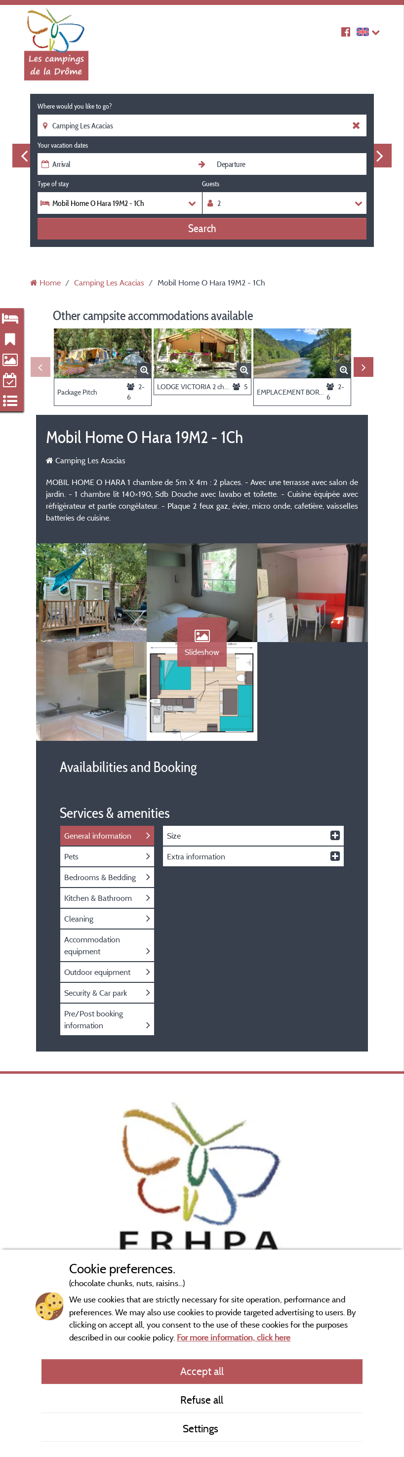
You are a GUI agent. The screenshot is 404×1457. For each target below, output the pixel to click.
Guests (210, 183)
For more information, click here (233, 1337)
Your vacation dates (63, 145)
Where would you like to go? (75, 106)
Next (380, 155)
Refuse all (201, 1399)
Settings (202, 1428)
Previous (24, 155)
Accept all (202, 1371)
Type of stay (53, 183)
